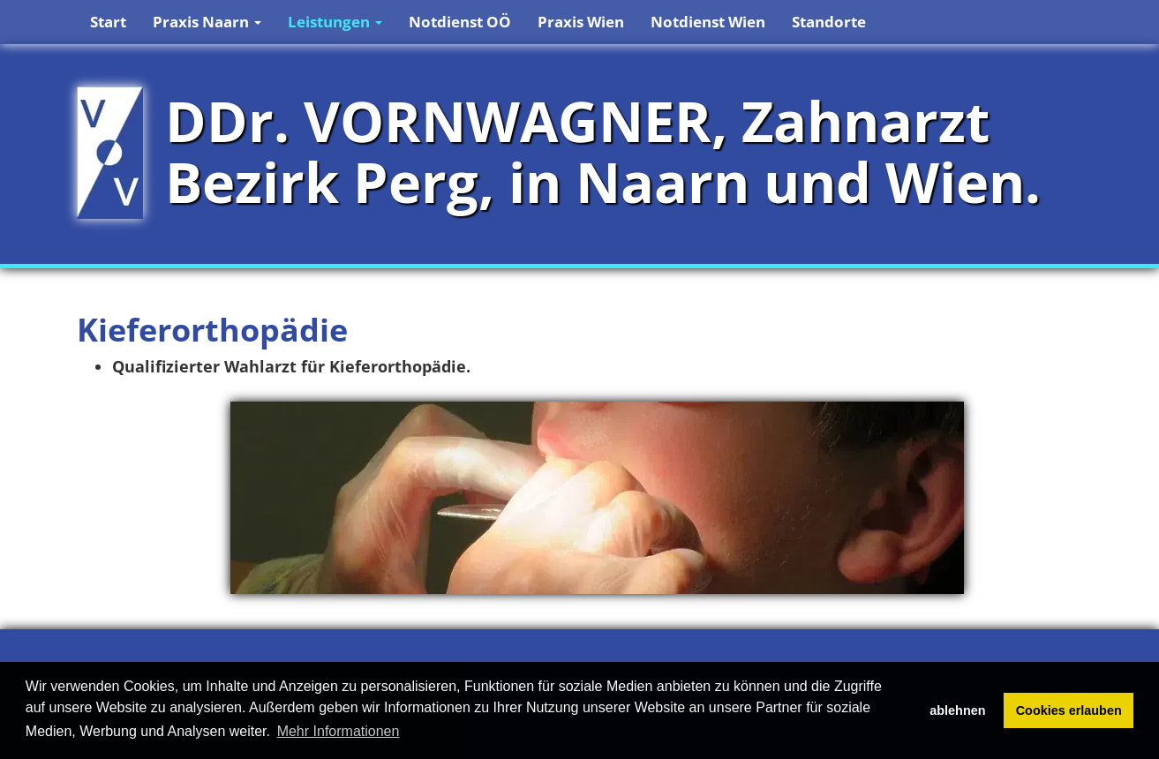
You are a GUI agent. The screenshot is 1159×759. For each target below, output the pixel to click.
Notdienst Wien (708, 21)
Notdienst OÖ (460, 21)
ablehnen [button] (957, 710)
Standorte (829, 21)
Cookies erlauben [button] (1069, 710)
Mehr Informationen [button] (338, 731)
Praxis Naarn (207, 21)
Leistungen (335, 21)
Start (108, 21)
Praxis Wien (581, 21)
